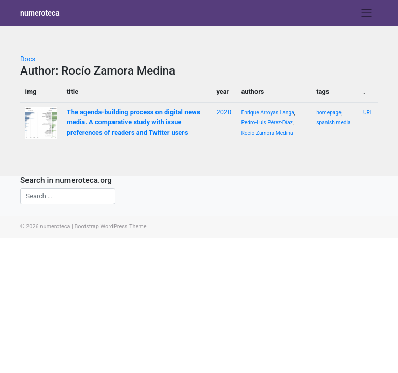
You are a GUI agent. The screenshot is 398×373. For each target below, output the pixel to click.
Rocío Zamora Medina (267, 133)
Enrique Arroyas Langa (267, 112)
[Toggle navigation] (367, 13)
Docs (27, 59)
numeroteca (40, 13)
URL (368, 112)
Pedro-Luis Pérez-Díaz (266, 122)
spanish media (333, 122)
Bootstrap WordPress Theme (110, 226)
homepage (328, 112)
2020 (223, 112)
